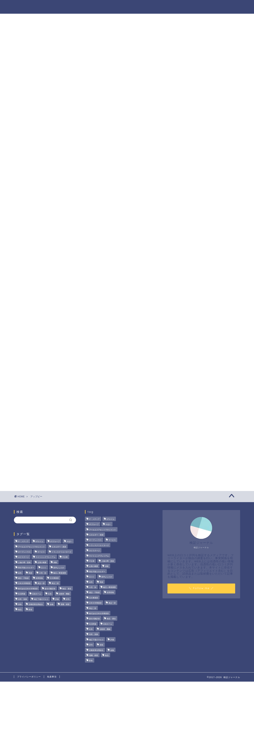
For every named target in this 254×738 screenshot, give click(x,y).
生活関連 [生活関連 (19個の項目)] (21, 594)
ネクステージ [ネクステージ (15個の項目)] (23, 557)
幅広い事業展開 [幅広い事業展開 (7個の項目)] (59, 573)
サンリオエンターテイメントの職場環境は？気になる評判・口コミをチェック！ (207, 179)
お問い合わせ (227, 6)
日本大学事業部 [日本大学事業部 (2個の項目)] (24, 584)
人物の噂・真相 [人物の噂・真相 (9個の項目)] (24, 562)
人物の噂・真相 (149, 6)
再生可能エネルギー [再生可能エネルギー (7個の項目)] (26, 568)
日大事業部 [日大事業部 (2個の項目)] (54, 578)
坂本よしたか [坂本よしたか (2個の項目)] (58, 568)
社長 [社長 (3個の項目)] (50, 594)
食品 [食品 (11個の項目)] (20, 610)
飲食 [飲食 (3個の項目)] (30, 610)
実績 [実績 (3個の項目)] (30, 573)
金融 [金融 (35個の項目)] (51, 604)
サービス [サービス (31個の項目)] (41, 552)
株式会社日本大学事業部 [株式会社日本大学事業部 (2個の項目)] (28, 589)
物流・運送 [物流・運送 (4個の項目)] (66, 589)
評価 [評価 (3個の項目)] (57, 599)
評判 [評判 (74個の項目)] (67, 599)
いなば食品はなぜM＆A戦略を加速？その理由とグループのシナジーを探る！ (206, 202)
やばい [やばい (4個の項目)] (69, 542)
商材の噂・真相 (116, 6)
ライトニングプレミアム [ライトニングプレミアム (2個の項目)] (45, 557)
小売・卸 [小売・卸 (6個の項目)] (42, 573)
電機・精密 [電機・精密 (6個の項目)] (65, 604)
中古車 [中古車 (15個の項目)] (65, 557)
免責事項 (52, 676)
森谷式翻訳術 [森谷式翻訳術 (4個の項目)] (50, 589)
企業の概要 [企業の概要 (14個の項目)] (42, 562)
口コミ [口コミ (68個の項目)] (43, 568)
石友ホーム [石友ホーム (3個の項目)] (36, 594)
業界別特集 (200, 6)
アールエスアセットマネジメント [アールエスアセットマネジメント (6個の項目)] (31, 547)
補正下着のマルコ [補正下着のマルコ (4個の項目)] (41, 599)
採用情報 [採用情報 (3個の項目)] (39, 578)
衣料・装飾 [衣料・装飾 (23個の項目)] (22, 599)
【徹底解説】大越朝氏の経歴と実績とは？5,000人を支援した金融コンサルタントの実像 (207, 225)
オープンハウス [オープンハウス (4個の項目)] (24, 552)
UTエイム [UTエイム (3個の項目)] (39, 542)
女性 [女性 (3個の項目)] (20, 573)
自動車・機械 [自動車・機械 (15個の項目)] (64, 594)
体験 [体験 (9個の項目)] (55, 562)
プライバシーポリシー (29, 676)
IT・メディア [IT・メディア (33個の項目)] (23, 542)
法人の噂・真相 (84, 6)
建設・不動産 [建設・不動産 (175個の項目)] (23, 578)
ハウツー (176, 6)
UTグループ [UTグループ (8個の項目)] (55, 542)
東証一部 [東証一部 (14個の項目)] (41, 584)
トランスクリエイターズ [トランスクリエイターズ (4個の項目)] (61, 552)
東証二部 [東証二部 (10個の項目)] (55, 584)
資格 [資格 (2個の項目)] (20, 604)
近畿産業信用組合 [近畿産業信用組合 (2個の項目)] (36, 604)
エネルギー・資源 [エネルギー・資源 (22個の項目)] (59, 547)
